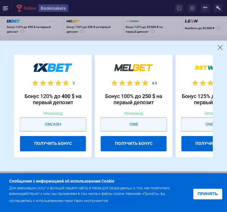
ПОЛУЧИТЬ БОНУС (53, 143)
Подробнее (121, 200)
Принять (208, 193)
